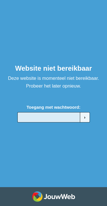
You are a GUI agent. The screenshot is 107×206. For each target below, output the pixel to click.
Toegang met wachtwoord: (53, 107)
